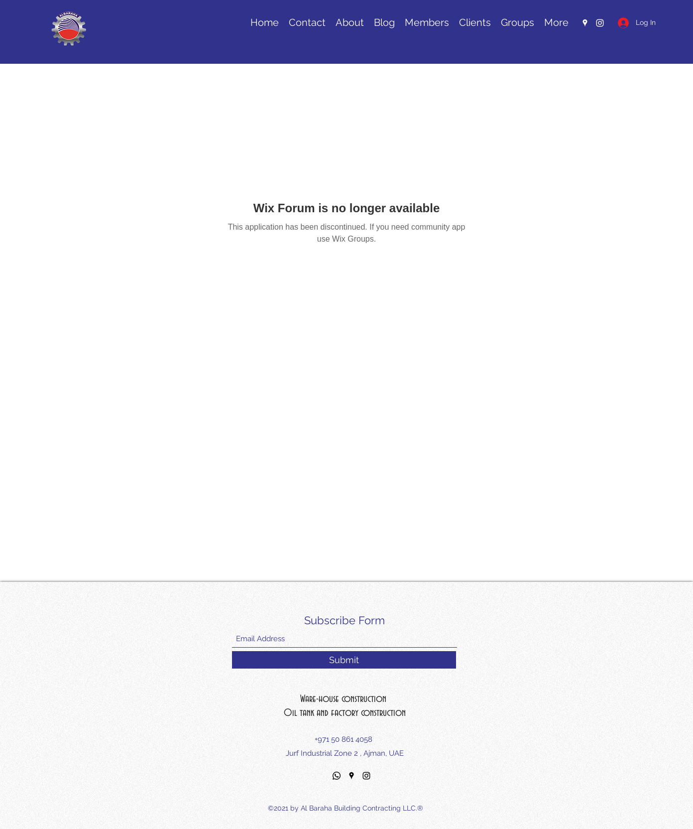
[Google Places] (351, 776)
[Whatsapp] (337, 776)
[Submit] (344, 660)
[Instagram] (366, 776)
